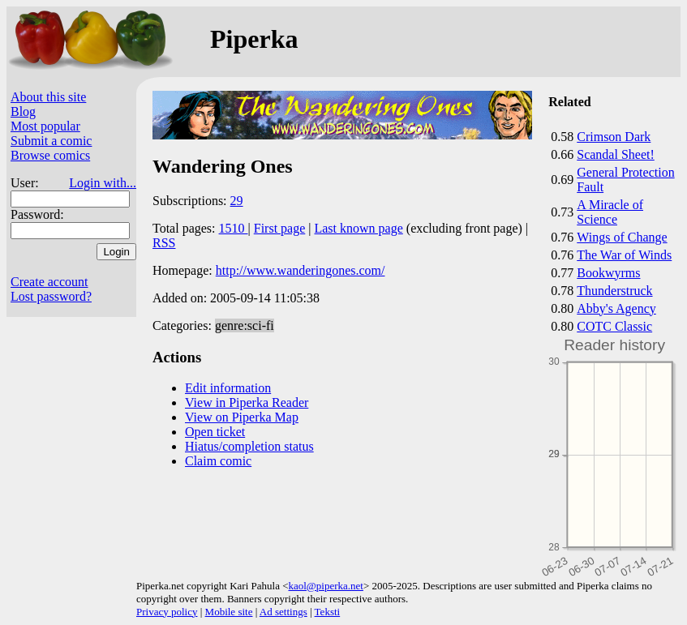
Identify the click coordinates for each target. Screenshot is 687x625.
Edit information (228, 388)
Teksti (328, 612)
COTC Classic (614, 326)
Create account (49, 282)
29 (236, 201)
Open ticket (215, 432)
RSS (163, 243)
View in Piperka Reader (246, 402)
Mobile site (229, 612)
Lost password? (51, 296)
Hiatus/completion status (249, 446)
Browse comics (50, 155)
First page (280, 228)
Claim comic (218, 461)
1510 (233, 228)
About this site (48, 97)
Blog (23, 111)
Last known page (358, 228)
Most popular (45, 126)
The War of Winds (624, 255)
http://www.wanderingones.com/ (300, 270)
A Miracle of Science (610, 212)
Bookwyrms (608, 273)
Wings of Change (622, 237)
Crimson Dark (614, 136)
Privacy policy (166, 612)
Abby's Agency (616, 308)
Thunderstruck (614, 291)
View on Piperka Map (241, 417)
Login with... (102, 183)
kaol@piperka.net (325, 586)
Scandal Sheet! (616, 154)
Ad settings (283, 612)
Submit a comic (51, 141)
